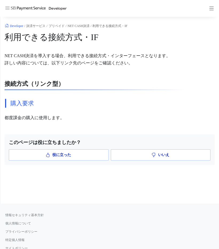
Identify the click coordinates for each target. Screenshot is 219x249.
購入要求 (22, 103)
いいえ (160, 155)
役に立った (58, 155)
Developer (16, 26)
